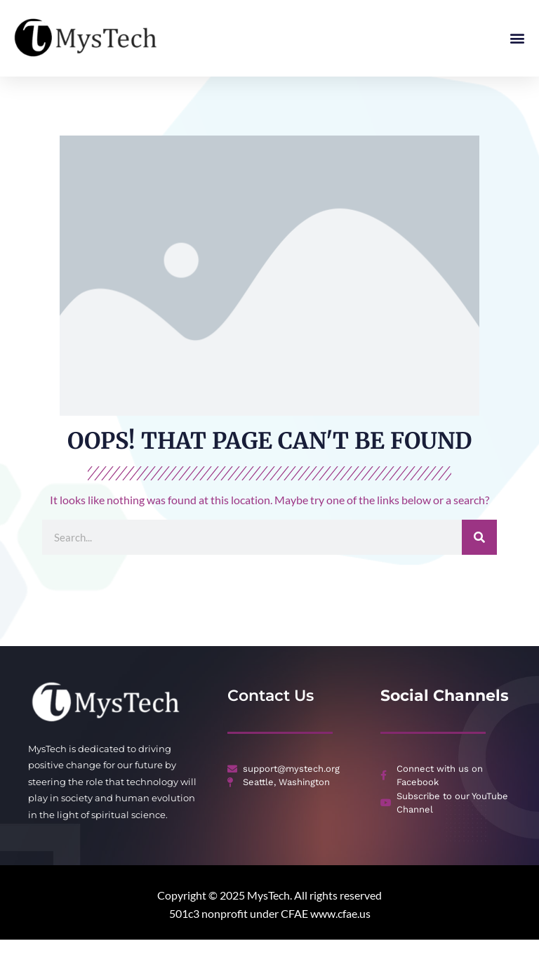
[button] (516, 38)
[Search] (479, 558)
